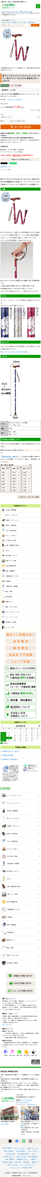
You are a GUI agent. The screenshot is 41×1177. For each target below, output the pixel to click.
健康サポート (35, 1162)
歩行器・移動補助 (7, 1147)
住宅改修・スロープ (9, 1156)
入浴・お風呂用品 (20, 1151)
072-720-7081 (24, 1102)
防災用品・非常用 (27, 1167)
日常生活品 (26, 1162)
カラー (3, 114)
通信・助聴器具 (10, 1159)
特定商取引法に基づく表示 (19, 1173)
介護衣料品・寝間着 (7, 1162)
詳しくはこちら (7, 1024)
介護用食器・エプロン (22, 1159)
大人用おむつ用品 (10, 1153)
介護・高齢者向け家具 (23, 1153)
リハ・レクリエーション (27, 1164)
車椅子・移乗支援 (8, 1151)
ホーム (3, 11)
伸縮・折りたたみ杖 (26, 11)
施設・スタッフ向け (13, 1164)
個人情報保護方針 (33, 1173)
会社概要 (7, 1173)
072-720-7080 (27, 1100)
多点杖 (15, 22)
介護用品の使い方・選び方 (10, 751)
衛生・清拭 (18, 1162)
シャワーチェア (6, 22)
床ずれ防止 (31, 22)
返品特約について (5, 166)
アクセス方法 (4, 1124)
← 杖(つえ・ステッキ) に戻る (29, 497)
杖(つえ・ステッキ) (13, 11)
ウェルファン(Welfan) (15, 99)
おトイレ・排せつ (32, 1151)
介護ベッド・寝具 (21, 1156)
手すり (33, 1153)
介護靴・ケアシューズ (33, 1148)
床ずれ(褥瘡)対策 (32, 1156)
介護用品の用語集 (7, 755)
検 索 (35, 25)
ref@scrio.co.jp (32, 1104)
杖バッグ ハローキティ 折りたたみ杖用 (13, 352)
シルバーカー (22, 22)
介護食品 (33, 1159)
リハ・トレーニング (14, 1167)
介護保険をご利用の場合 (10, 759)
